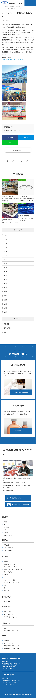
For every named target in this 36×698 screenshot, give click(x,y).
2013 (5, 288)
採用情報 (6, 640)
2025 (5, 239)
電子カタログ (14, 498)
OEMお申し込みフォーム (11, 631)
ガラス (6, 577)
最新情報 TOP (18, 150)
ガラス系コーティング (10, 567)
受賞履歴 (6, 324)
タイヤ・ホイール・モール (11, 583)
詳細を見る (18, 392)
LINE (9, 142)
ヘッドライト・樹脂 (9, 580)
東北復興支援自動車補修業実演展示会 (10, 190)
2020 (5, 259)
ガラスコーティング (9, 564)
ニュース (17, 131)
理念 (5, 524)
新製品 (6, 561)
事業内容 (6, 545)
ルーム (6, 585)
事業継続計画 (8, 535)
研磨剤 (6, 575)
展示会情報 (18, 6)
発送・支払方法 (8, 614)
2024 (5, 243)
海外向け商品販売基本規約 (11, 648)
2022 (5, 251)
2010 (5, 300)
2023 (5, 247)
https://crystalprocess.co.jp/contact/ (13, 59)
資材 (5, 588)
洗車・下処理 (8, 572)
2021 (5, 255)
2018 (5, 267)
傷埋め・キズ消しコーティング (13, 569)
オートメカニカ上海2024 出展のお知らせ (26, 212)
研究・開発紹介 (8, 550)
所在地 (6, 532)
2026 (5, 235)
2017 (5, 271)
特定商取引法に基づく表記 (11, 646)
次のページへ (26, 161)
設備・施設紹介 (8, 547)
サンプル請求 (8, 612)
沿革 (5, 530)
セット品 (6, 591)
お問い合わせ (8, 628)
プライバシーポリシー (10, 643)
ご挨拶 (6, 522)
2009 (5, 304)
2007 (5, 312)
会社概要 (6, 527)
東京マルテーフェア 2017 (10, 213)
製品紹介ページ (14, 504)
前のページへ (10, 161)
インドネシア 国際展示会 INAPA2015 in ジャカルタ (26, 190)
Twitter (26, 137)
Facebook (10, 137)
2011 (5, 296)
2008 (5, 308)
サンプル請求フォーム (10, 617)
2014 (5, 284)
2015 (5, 280)
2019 (5, 263)
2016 (5, 276)
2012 (5, 292)
